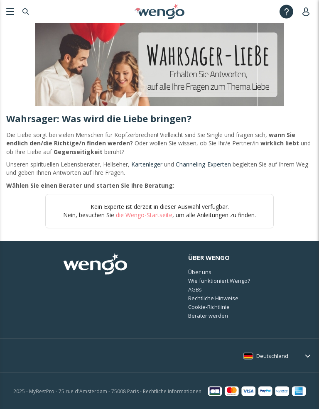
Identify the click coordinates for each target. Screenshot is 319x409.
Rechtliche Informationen (172, 391)
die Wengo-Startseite (144, 215)
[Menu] (9, 11)
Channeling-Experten (203, 164)
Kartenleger (146, 164)
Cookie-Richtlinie (209, 307)
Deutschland (272, 356)
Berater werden (208, 315)
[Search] (25, 11)
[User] (307, 11)
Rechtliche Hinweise (213, 298)
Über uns (199, 272)
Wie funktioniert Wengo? (219, 280)
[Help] (286, 11)
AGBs (195, 289)
